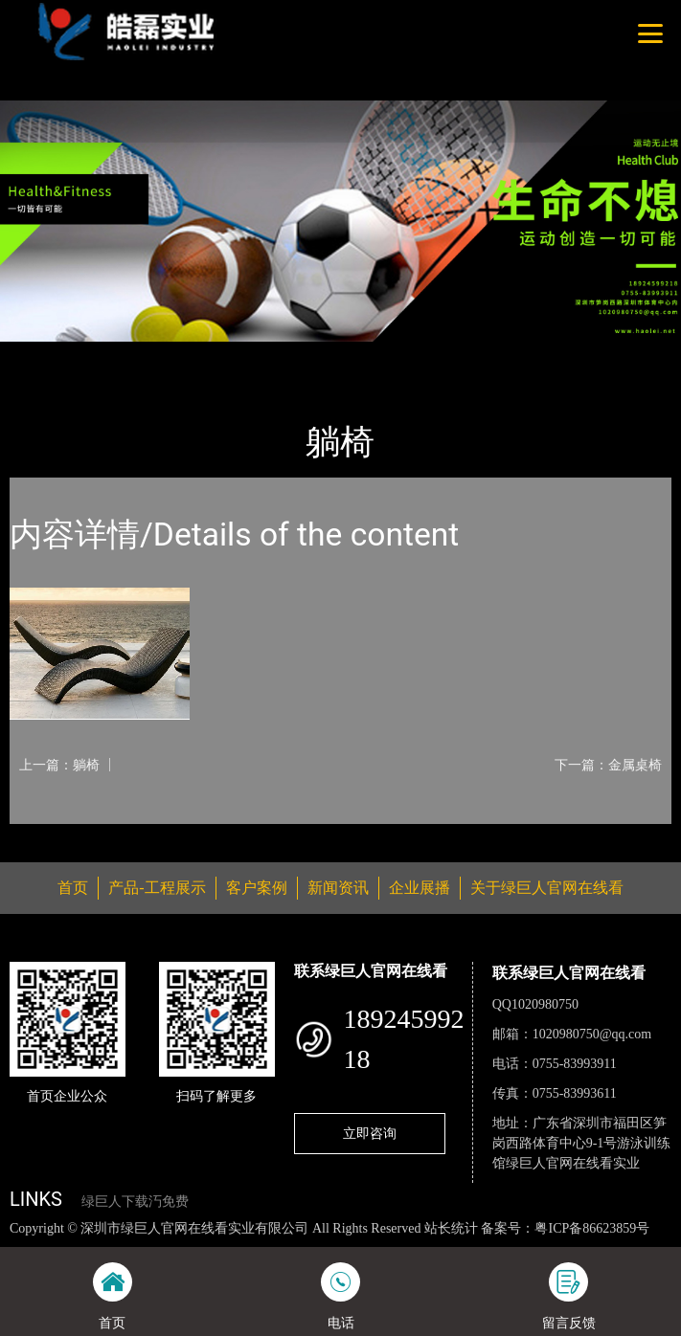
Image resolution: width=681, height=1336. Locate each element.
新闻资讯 (338, 888)
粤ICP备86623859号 (591, 1228)
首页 (41, 354)
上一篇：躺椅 (59, 764)
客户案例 (256, 888)
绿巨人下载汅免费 (135, 1201)
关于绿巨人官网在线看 (547, 888)
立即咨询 (370, 1133)
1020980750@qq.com (592, 1034)
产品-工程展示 (119, 354)
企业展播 (419, 888)
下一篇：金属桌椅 (608, 764)
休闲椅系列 (216, 354)
